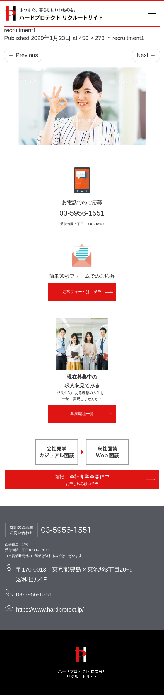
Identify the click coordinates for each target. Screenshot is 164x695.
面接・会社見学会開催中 (82, 480)
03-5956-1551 (82, 213)
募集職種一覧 (82, 413)
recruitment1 (128, 38)
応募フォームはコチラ (82, 292)
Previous (23, 55)
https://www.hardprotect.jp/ (50, 609)
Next (146, 55)
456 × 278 (92, 38)
